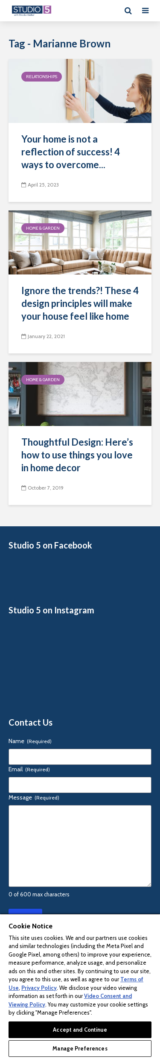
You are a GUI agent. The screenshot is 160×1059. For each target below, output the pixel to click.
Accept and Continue (80, 1029)
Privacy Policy (39, 987)
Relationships (41, 76)
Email (29, 769)
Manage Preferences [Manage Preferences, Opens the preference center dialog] (79, 1048)
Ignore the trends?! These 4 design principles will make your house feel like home (80, 303)
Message (34, 797)
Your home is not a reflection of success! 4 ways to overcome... (70, 151)
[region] (80, 986)
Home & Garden (43, 228)
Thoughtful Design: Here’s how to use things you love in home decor (77, 454)
